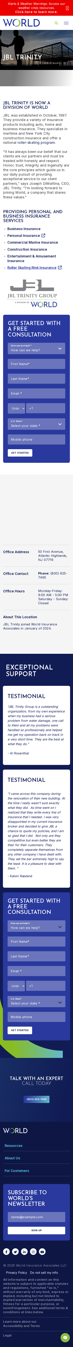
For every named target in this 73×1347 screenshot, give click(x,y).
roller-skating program (36, 142)
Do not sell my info (44, 1273)
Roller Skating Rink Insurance (31, 268)
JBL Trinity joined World (21, 624)
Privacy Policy (16, 1273)
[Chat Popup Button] (65, 1337)
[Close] (67, 8)
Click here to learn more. (36, 12)
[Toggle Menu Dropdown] (36, 1145)
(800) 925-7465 (36, 1099)
